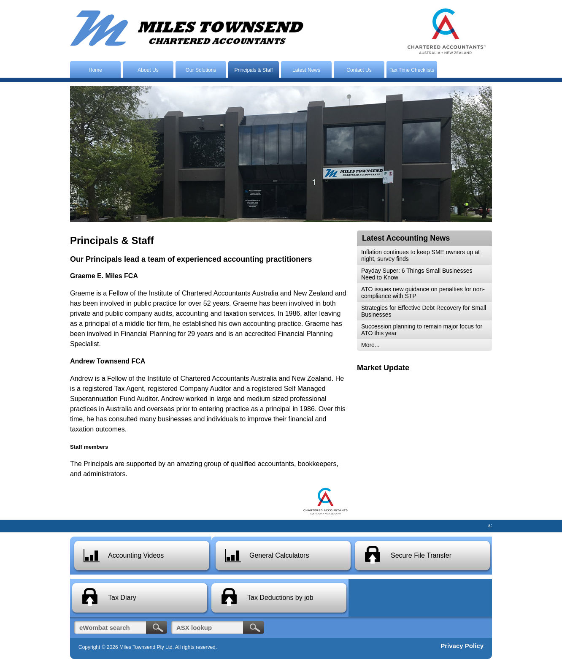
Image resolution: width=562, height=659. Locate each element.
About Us (148, 70)
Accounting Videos (136, 555)
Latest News (306, 70)
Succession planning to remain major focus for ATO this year (421, 329)
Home (95, 70)
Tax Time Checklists (411, 70)
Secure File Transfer (421, 555)
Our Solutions (201, 70)
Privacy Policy (462, 645)
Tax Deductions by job (280, 597)
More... (370, 345)
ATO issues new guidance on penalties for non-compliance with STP (423, 292)
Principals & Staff (253, 70)
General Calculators (279, 555)
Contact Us (358, 70)
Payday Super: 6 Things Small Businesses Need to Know (417, 274)
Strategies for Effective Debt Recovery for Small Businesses (423, 311)
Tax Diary (122, 597)
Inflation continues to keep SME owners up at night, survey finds (420, 255)
